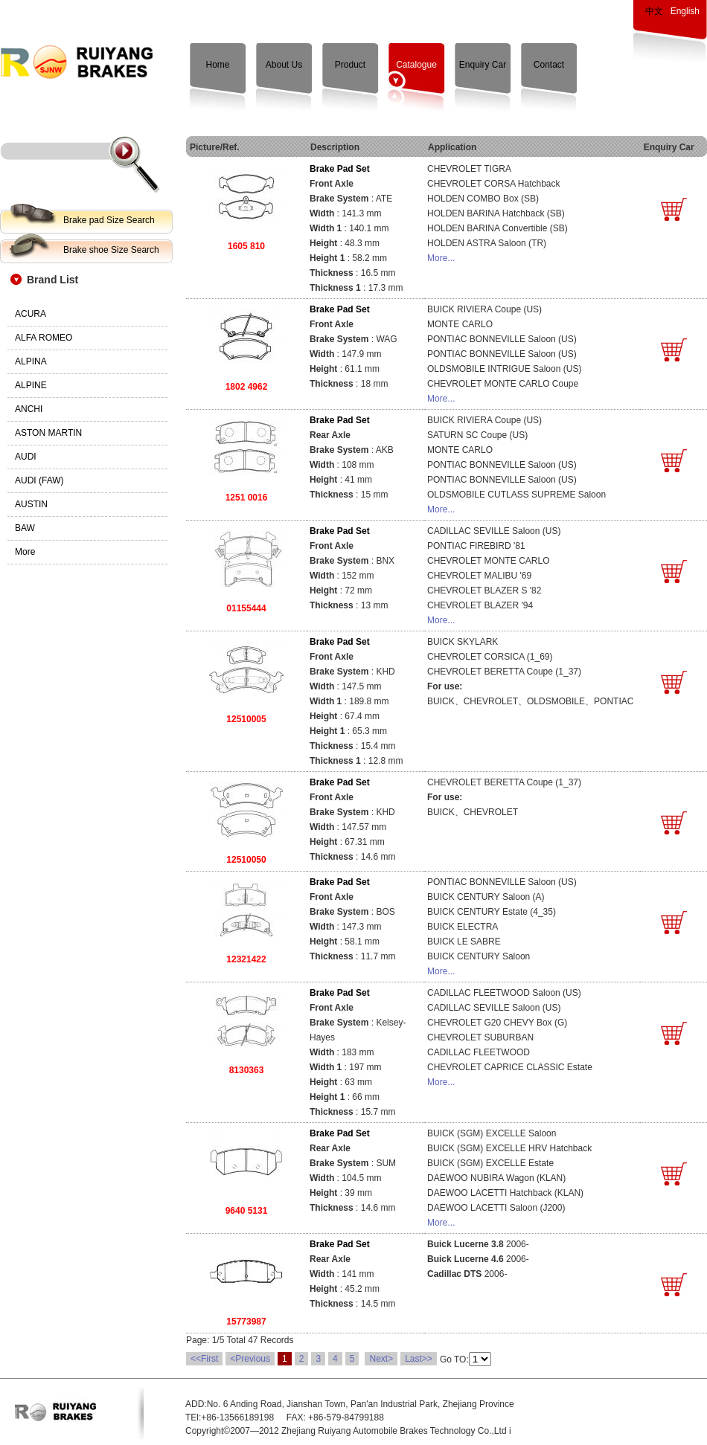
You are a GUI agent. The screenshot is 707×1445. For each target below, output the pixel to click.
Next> (381, 1359)
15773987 (246, 1321)
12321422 (246, 959)
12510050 (246, 860)
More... (441, 258)
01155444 (246, 608)
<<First (204, 1359)
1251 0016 (246, 497)
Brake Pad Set (340, 169)
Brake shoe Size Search (111, 250)
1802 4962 (246, 387)
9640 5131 (246, 1211)
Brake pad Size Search (109, 220)
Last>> (418, 1359)
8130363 (246, 1070)
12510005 (246, 719)
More (25, 552)
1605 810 (246, 246)
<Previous (250, 1359)
